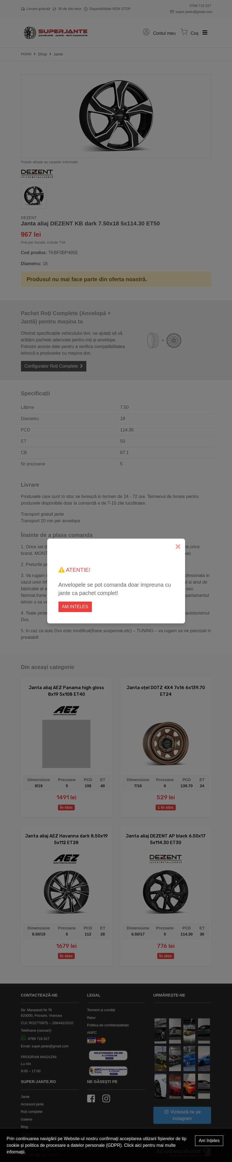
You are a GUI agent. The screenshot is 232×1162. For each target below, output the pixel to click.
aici (138, 1145)
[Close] (178, 547)
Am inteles (75, 606)
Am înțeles (209, 1140)
